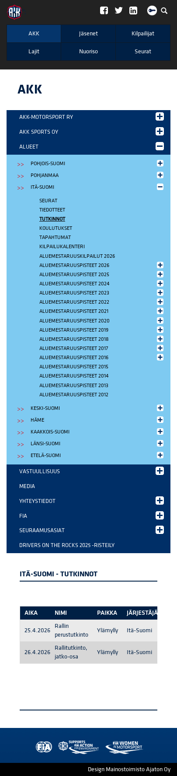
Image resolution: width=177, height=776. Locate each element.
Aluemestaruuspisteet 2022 (102, 302)
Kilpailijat (143, 34)
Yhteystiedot (91, 500)
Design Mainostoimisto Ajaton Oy (129, 769)
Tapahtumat (55, 237)
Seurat (143, 51)
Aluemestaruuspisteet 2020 (102, 320)
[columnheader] (35, 613)
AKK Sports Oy (91, 131)
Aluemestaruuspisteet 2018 (102, 339)
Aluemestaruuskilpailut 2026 (77, 256)
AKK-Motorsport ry (91, 116)
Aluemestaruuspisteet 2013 (73, 385)
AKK (33, 34)
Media (27, 486)
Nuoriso (88, 51)
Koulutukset (55, 228)
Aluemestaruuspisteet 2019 (102, 330)
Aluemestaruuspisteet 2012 (73, 394)
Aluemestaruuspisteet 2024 (102, 283)
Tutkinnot (52, 219)
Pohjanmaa (98, 175)
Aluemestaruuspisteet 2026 (102, 265)
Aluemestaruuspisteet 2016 (102, 357)
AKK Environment (59, 747)
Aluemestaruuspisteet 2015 (73, 367)
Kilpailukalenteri (62, 246)
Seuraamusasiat (91, 530)
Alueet (91, 146)
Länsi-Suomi (98, 443)
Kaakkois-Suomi (98, 431)
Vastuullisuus (91, 471)
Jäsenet (88, 34)
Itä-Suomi (98, 187)
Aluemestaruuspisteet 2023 (102, 292)
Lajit (33, 51)
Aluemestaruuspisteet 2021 (102, 311)
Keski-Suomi (98, 408)
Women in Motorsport (76, 747)
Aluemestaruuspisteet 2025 (102, 274)
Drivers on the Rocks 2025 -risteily (67, 545)
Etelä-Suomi (98, 455)
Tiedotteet (52, 210)
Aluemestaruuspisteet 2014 (73, 376)
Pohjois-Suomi (98, 163)
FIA (91, 515)
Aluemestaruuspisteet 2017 (102, 348)
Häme (98, 420)
